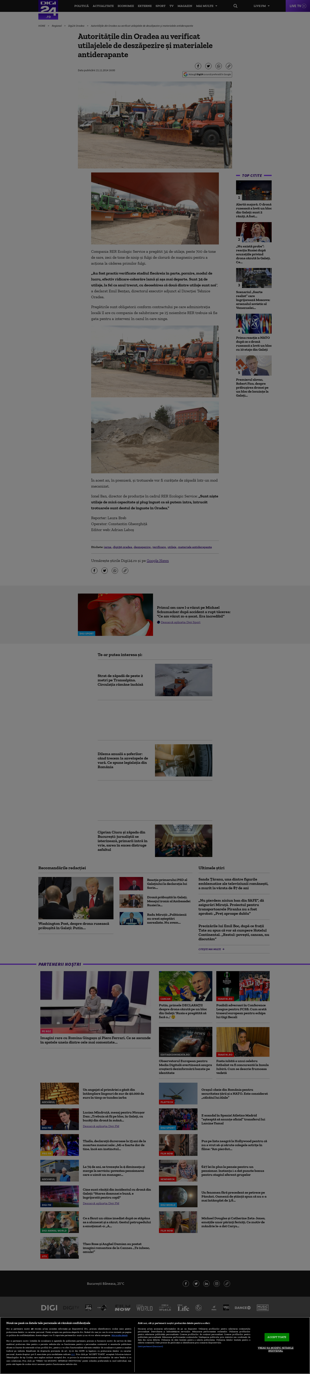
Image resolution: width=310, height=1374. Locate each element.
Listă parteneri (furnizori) (150, 1346)
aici (73, 1354)
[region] (155, 1345)
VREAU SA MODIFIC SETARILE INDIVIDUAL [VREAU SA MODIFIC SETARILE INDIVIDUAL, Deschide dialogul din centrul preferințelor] (276, 1349)
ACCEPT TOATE (276, 1337)
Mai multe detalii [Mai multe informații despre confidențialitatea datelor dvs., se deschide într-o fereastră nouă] (120, 1335)
